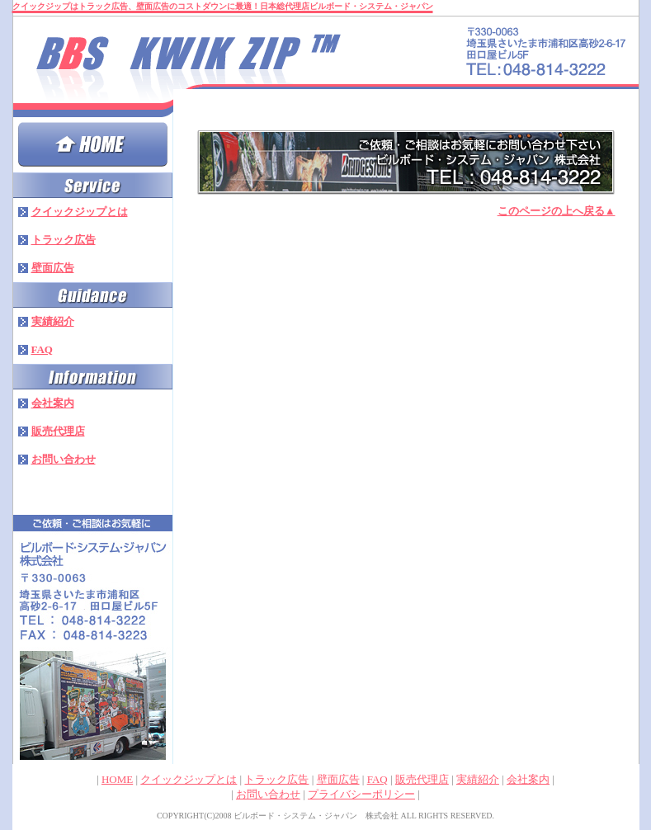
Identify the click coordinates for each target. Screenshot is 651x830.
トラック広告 (276, 779)
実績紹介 (477, 779)
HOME (117, 779)
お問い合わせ (268, 794)
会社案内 (528, 779)
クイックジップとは (188, 779)
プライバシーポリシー (361, 794)
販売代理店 (422, 779)
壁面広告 (338, 779)
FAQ (377, 779)
